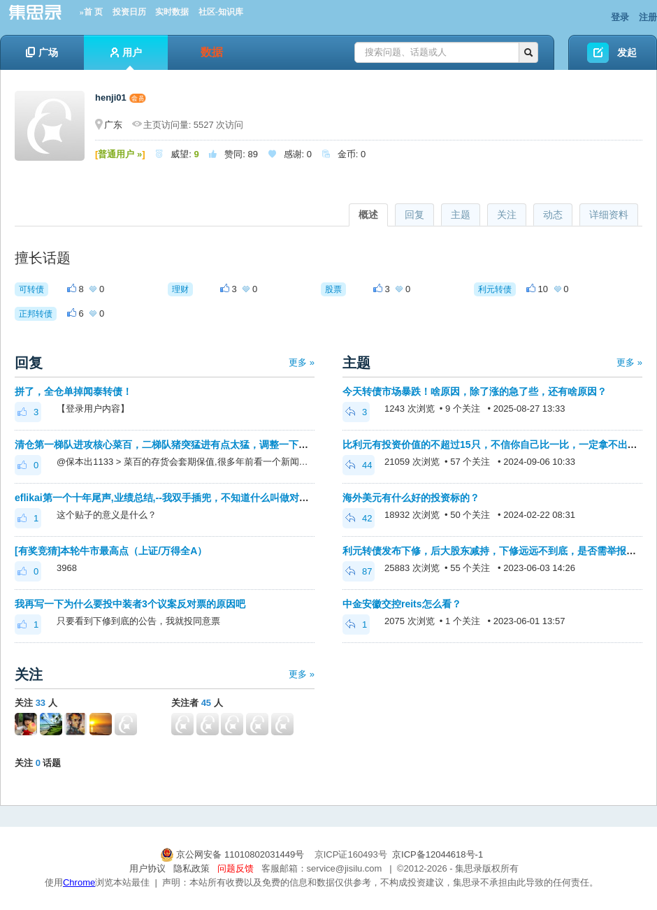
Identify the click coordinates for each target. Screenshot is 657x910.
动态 (553, 214)
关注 (507, 214)
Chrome (79, 882)
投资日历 (129, 12)
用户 (126, 58)
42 (358, 518)
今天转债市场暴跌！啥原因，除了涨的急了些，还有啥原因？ (474, 391)
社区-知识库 (220, 12)
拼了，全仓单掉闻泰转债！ (73, 391)
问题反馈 (235, 868)
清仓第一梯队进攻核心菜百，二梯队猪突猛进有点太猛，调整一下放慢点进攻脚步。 (196, 444)
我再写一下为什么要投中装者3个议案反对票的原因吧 (130, 603)
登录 (620, 17)
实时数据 (172, 12)
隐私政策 (191, 868)
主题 (460, 214)
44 (358, 465)
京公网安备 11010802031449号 (233, 854)
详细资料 (608, 214)
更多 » (302, 362)
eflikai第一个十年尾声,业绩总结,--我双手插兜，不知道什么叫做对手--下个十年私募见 (199, 497)
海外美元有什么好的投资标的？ (410, 497)
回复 (414, 214)
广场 (42, 52)
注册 (648, 17)
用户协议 (147, 868)
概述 (368, 214)
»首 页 (91, 12)
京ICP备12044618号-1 (437, 854)
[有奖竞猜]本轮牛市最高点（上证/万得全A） (111, 550)
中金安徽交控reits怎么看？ (401, 603)
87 (358, 571)
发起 (627, 52)
